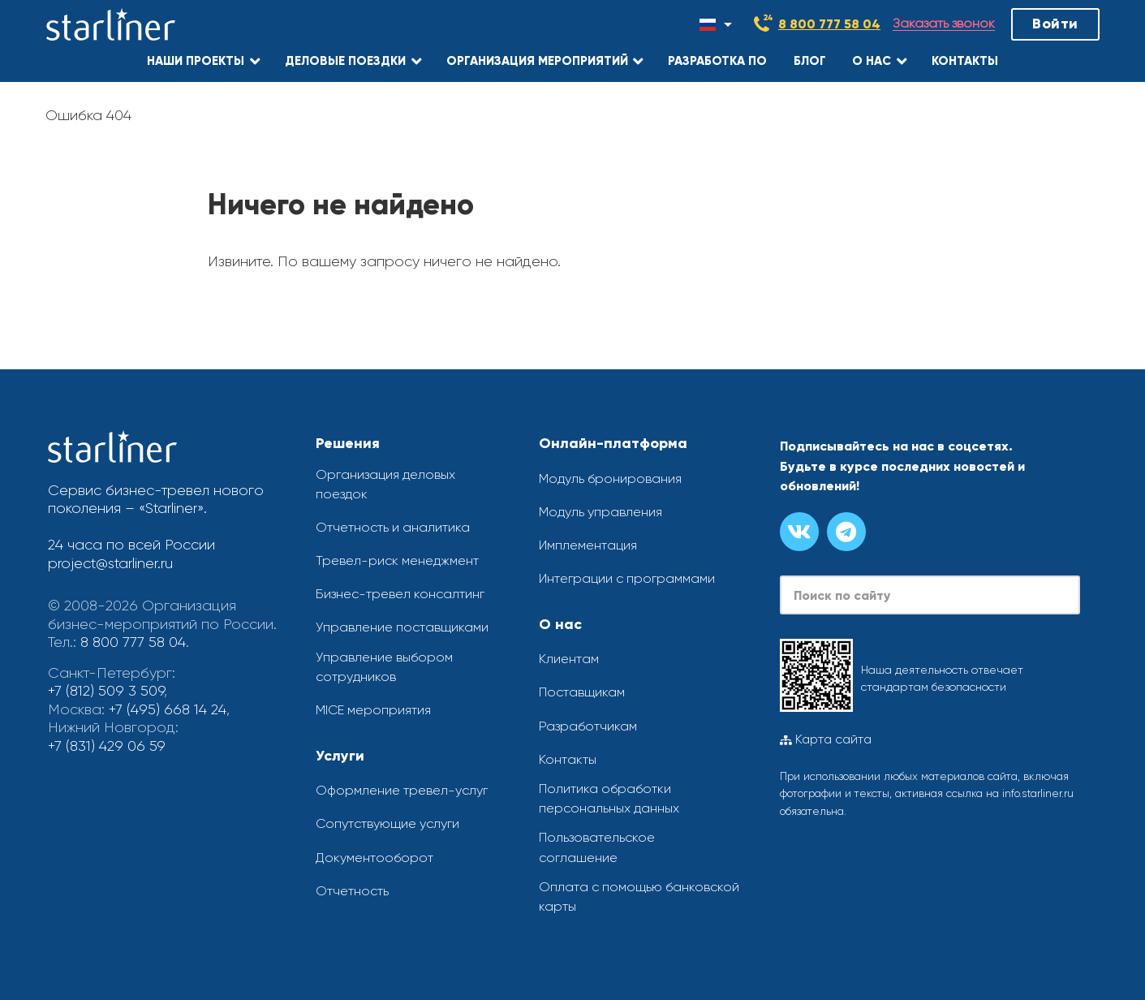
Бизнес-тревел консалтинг (400, 593)
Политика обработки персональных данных (609, 798)
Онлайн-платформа (613, 443)
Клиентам (569, 658)
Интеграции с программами (627, 578)
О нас (560, 624)
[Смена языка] (716, 24)
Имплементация (588, 545)
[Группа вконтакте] (799, 531)
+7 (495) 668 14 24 (167, 709)
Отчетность (352, 891)
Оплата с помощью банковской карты (639, 896)
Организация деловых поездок (385, 484)
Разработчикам (588, 726)
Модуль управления (600, 511)
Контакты (567, 759)
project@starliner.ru (110, 563)
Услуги (340, 756)
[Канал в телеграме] (846, 531)
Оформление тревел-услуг (402, 790)
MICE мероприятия (373, 710)
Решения (348, 443)
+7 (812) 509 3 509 (106, 691)
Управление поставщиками (402, 627)
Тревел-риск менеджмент (397, 560)
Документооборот (374, 857)
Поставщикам (582, 692)
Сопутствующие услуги (387, 823)
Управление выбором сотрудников (384, 666)
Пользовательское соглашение (597, 847)
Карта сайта (826, 739)
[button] (203, 61)
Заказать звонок (944, 24)
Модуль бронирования (610, 478)
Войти (1055, 23)
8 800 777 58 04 (829, 24)
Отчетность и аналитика (393, 527)
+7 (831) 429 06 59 (107, 746)
